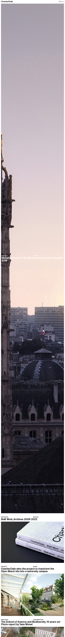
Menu (61, 2)
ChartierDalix (7, 2)
